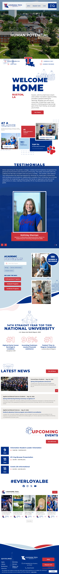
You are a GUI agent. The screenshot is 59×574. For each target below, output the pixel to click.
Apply (28, 5)
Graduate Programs (12, 284)
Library (3, 560)
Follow (54, 492)
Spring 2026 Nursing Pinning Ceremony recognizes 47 (19, 398)
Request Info (37, 5)
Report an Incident (15, 562)
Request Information (13, 61)
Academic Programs (48, 64)
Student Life (7, 146)
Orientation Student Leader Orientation (25, 448)
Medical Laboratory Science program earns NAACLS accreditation (22, 412)
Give (44, 5)
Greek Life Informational (20, 467)
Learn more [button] (33, 572)
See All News (52, 371)
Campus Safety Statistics (15, 567)
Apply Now (13, 64)
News (3, 566)
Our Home (37, 112)
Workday (15, 557)
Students (41, 379)
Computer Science (9, 270)
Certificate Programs (13, 288)
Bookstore (4, 562)
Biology (6, 267)
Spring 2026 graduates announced (41, 381)
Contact (14, 560)
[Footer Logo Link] (29, 554)
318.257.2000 (30, 563)
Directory (4, 564)
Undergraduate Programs (12, 279)
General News (35, 379)
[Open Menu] (52, 5)
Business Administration (16, 267)
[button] (6, 507)
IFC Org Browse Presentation (21, 457)
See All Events (52, 441)
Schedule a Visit (48, 61)
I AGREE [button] (53, 571)
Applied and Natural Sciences (11, 396)
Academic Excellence (46, 137)
